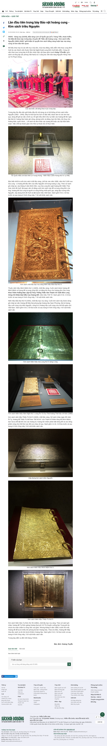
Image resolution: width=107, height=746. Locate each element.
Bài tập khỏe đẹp (59, 708)
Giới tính (58, 11)
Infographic (37, 704)
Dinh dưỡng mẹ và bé (77, 687)
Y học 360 (36, 11)
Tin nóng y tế (5, 696)
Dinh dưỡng (65, 11)
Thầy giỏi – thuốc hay (40, 687)
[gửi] (69, 664)
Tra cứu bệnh (19, 11)
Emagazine (37, 700)
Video (35, 702)
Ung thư (57, 699)
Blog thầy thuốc (5, 700)
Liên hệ (100, 722)
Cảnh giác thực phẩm (77, 693)
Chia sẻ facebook (9, 676)
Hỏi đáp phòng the (76, 700)
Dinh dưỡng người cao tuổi (78, 689)
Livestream (21, 694)
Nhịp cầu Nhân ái (96, 694)
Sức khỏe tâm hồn (60, 697)
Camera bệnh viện (6, 704)
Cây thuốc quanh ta (39, 691)
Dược (41, 11)
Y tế (6, 11)
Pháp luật (4, 689)
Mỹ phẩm (57, 704)
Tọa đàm (20, 690)
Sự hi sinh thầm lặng (7, 702)
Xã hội (3, 687)
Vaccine (20, 704)
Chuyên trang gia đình (97, 699)
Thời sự (11, 11)
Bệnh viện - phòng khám (40, 689)
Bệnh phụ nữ (58, 691)
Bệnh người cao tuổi (60, 687)
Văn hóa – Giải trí (10, 16)
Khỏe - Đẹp (74, 11)
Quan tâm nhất (12, 649)
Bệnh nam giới (59, 693)
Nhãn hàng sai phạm (96, 690)
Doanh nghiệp (95, 692)
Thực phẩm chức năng (77, 695)
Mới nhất (22, 649)
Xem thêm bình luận (14, 653)
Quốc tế (3, 691)
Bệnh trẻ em (58, 695)
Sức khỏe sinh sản (76, 702)
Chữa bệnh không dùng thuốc (40, 694)
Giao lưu (20, 692)
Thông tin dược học (23, 701)
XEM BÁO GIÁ (71, 729)
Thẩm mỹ (57, 706)
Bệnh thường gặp (59, 689)
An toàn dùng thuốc (23, 699)
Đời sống (93, 702)
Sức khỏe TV (27, 11)
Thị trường (95, 11)
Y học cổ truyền (49, 11)
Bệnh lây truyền (75, 704)
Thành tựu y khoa (6, 698)
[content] (38, 664)
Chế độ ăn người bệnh (77, 691)
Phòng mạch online (85, 11)
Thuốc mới (21, 703)
